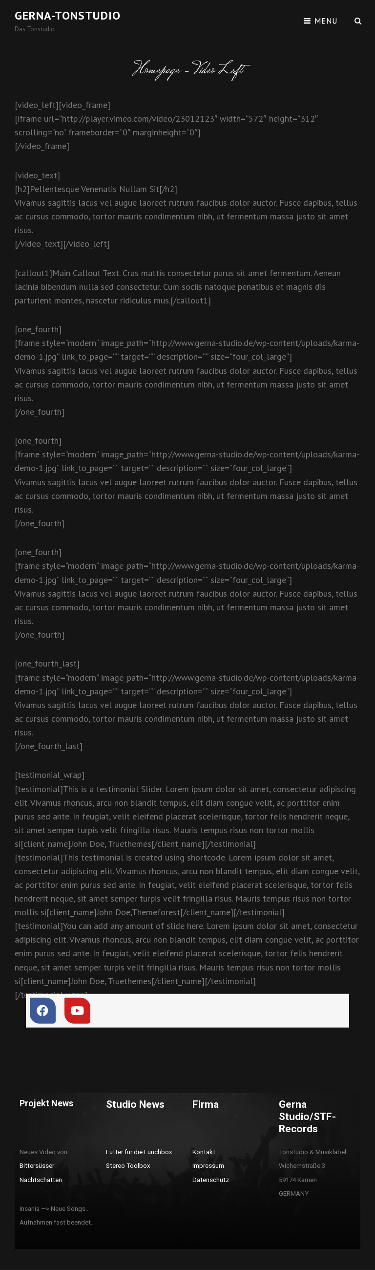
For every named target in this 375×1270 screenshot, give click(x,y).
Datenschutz (210, 1180)
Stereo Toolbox (128, 1165)
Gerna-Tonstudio (68, 15)
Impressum (208, 1165)
